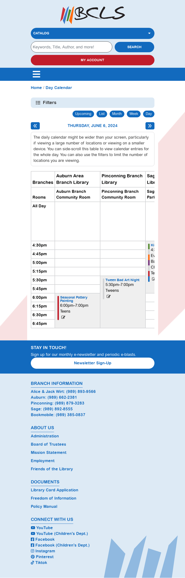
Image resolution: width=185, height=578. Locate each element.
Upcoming (83, 114)
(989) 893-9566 (81, 391)
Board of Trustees (48, 444)
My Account (92, 60)
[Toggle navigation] (36, 74)
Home (36, 87)
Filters (50, 102)
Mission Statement (48, 452)
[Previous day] (35, 125)
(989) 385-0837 (70, 415)
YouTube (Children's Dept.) (59, 533)
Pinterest (42, 557)
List (102, 114)
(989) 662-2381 (62, 397)
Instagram (43, 551)
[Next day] (149, 125)
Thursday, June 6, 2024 (93, 125)
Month (117, 114)
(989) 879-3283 (69, 403)
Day (149, 114)
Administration (45, 436)
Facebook (43, 539)
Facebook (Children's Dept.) (60, 545)
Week (133, 114)
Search (134, 47)
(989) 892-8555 (58, 409)
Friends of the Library (52, 469)
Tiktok (39, 562)
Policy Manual (44, 506)
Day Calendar (59, 87)
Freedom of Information (53, 498)
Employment (43, 460)
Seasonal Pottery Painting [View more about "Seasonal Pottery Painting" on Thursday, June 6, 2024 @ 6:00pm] (74, 299)
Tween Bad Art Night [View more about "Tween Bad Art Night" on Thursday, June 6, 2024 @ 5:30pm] (122, 280)
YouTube (42, 527)
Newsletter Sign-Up (92, 363)
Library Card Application (54, 490)
